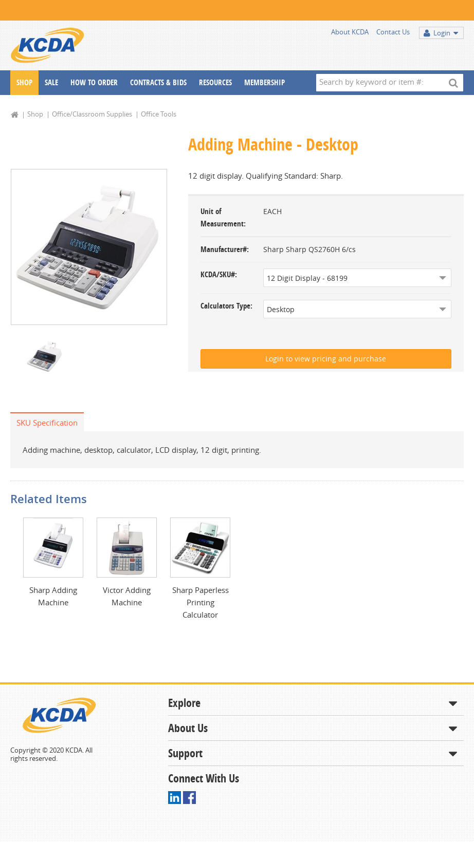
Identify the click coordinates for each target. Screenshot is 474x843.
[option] (89, 247)
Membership (264, 82)
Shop (24, 82)
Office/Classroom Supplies (92, 114)
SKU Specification (47, 422)
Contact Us (393, 31)
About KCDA (350, 31)
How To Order (94, 82)
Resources (215, 82)
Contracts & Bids (158, 82)
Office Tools (158, 114)
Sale (51, 82)
